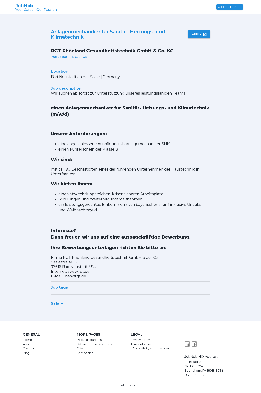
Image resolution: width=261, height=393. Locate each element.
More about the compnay (69, 57)
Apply (199, 34)
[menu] (250, 7)
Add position (229, 7)
